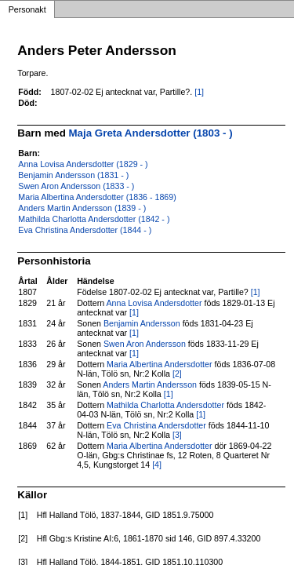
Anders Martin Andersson (150, 384)
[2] (177, 373)
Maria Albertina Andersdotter (159, 364)
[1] (199, 92)
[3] (177, 434)
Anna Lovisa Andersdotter (154, 303)
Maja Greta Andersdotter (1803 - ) (151, 133)
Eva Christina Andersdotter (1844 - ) (84, 230)
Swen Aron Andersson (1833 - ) (76, 186)
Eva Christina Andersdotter (156, 425)
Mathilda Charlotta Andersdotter (165, 405)
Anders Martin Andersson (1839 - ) (82, 208)
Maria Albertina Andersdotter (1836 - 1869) (97, 197)
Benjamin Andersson (141, 323)
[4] (157, 464)
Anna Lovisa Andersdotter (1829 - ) (82, 164)
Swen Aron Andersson (144, 343)
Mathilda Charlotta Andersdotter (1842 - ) (93, 219)
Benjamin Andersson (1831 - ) (73, 175)
